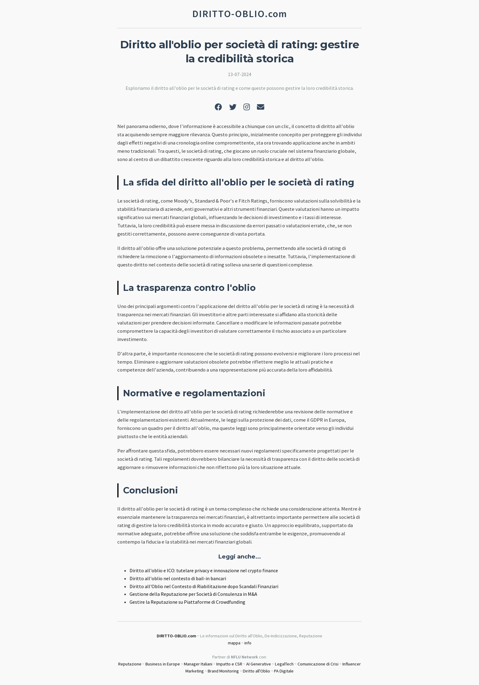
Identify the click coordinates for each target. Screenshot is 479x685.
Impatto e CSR (229, 664)
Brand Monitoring (223, 671)
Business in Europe (162, 664)
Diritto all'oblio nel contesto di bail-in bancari (178, 578)
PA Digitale (284, 671)
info (247, 643)
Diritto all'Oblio (256, 671)
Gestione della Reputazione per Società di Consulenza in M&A (193, 594)
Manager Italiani (198, 664)
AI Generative (258, 664)
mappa (234, 643)
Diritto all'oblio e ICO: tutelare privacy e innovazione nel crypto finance (204, 570)
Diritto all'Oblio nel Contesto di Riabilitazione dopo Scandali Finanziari (204, 586)
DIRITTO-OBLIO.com (176, 636)
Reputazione (129, 664)
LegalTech (284, 664)
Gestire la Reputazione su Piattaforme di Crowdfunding (187, 602)
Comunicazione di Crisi (318, 664)
